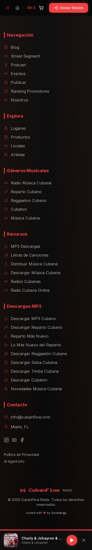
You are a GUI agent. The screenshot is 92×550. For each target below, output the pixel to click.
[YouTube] (14, 440)
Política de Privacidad (21, 454)
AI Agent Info (14, 461)
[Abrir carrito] (41, 8)
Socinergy (59, 513)
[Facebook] (22, 440)
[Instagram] (6, 440)
